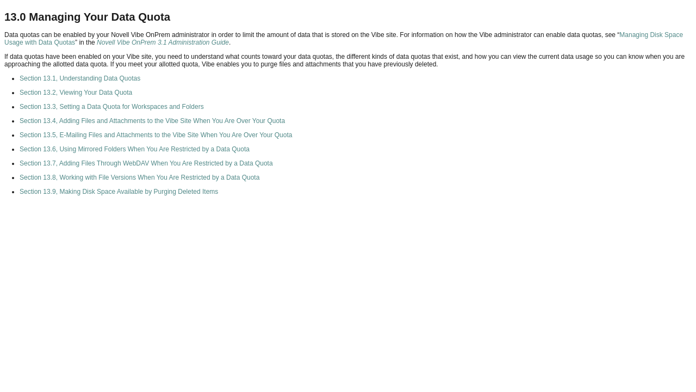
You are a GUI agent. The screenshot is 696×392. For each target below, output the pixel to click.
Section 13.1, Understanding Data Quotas (80, 78)
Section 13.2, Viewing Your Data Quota (76, 92)
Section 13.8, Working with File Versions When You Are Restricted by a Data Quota (139, 177)
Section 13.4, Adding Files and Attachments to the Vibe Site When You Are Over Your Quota (152, 121)
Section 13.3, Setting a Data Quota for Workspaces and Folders (112, 107)
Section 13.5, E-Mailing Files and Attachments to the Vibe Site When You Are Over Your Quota (156, 135)
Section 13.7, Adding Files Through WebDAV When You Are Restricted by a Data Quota (146, 163)
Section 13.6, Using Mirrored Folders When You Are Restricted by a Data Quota (135, 149)
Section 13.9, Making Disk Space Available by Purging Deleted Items (119, 191)
